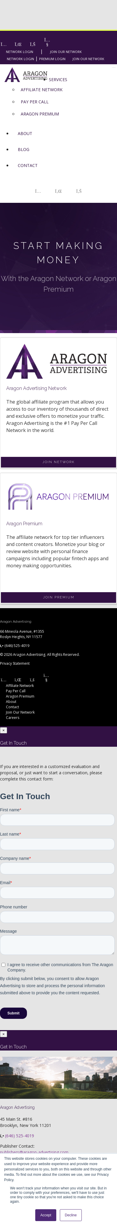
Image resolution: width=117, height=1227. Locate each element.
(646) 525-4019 (16, 645)
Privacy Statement (15, 663)
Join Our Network (66, 51)
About (25, 133)
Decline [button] (71, 1215)
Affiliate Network (20, 685)
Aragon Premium (20, 696)
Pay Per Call (15, 690)
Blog (23, 149)
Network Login (19, 51)
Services (58, 79)
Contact (28, 165)
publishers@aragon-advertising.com (34, 1152)
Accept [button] (45, 1215)
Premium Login (52, 59)
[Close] (3, 730)
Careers (12, 717)
